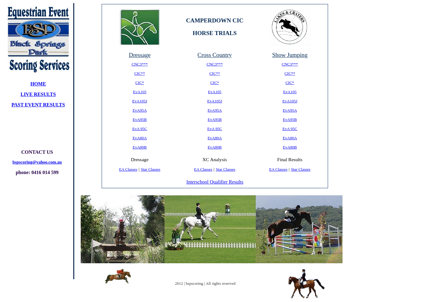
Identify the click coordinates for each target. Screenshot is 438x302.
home (38, 83)
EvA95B (140, 119)
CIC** (139, 73)
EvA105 (139, 91)
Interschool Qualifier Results (214, 182)
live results (38, 94)
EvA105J (139, 101)
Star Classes (150, 169)
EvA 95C (139, 128)
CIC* (139, 82)
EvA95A (139, 110)
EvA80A (139, 138)
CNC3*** (140, 64)
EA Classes (128, 169)
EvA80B (140, 147)
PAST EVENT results (38, 104)
